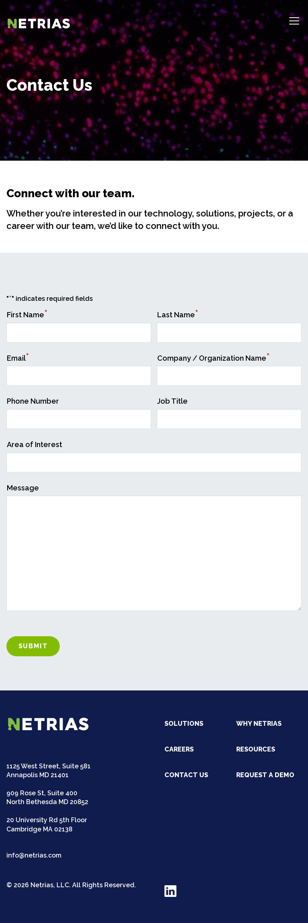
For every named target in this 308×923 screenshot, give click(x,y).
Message (23, 488)
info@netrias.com (33, 855)
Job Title (172, 401)
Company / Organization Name (213, 358)
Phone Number (33, 401)
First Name (27, 315)
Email (18, 358)
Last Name (178, 315)
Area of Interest (34, 444)
